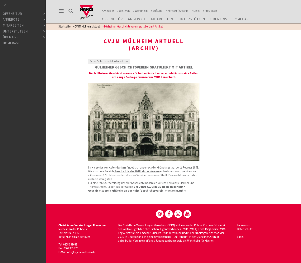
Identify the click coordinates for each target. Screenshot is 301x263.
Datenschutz (245, 229)
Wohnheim (140, 11)
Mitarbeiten (162, 19)
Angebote (137, 19)
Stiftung (156, 11)
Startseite (64, 27)
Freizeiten (210, 11)
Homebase (241, 19)
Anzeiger (108, 11)
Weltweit (123, 11)
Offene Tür (112, 19)
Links (196, 11)
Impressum (243, 225)
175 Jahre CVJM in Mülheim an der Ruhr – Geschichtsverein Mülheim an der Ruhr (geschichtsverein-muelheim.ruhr (137, 189)
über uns (218, 19)
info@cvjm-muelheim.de (81, 252)
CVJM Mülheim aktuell (87, 27)
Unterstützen (191, 19)
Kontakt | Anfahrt (177, 11)
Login (240, 237)
